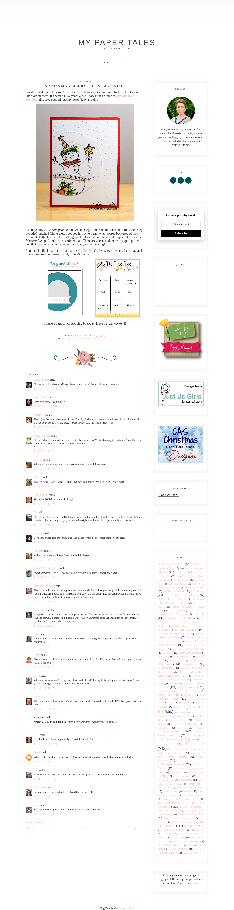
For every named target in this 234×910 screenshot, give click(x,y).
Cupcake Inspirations (180, 626)
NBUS (171, 702)
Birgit (37, 634)
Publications (195, 753)
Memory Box (192, 687)
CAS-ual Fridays (195, 587)
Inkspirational (190, 664)
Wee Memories (180, 849)
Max (179, 687)
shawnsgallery (177, 772)
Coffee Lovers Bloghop (182, 607)
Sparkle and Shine (166, 780)
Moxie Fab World (168, 695)
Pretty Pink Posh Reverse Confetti (184, 749)
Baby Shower (189, 576)
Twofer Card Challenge (186, 841)
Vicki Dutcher (41, 495)
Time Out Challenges (189, 833)
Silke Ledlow (41, 787)
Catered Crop (191, 595)
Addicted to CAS (192, 568)
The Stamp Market (172, 829)
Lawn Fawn (198, 676)
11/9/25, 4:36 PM (45, 761)
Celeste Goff (40, 397)
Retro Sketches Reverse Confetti (190, 761)
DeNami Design (185, 629)
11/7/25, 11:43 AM (45, 406)
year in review (188, 853)
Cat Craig (39, 459)
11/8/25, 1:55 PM (45, 646)
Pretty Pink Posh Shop (170, 753)
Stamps (179, 788)
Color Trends (195, 611)
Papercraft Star (179, 707)
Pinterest (174, 724)
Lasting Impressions (167, 676)
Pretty (193, 739)
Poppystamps (172, 731)
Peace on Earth (181, 712)
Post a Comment (34, 822)
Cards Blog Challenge (177, 584)
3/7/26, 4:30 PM (44, 814)
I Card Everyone (42, 435)
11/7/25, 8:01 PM (45, 542)
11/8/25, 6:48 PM (45, 688)
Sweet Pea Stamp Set (193, 795)
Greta (36, 735)
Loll (36, 770)
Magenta (188, 683)
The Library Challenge (184, 822)
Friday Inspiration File (194, 645)
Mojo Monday (193, 691)
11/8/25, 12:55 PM (45, 625)
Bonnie (37, 696)
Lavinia (184, 676)
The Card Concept (168, 810)
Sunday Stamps (170, 791)
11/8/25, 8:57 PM (45, 726)
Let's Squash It (182, 680)
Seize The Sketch (181, 768)
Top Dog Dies (177, 837)
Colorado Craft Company (172, 614)
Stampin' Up (193, 784)
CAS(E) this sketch (173, 591)
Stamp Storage (175, 784)
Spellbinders (185, 779)
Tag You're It (192, 799)
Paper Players (185, 702)
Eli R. (37, 805)
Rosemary (39, 533)
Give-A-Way (197, 649)
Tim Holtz (168, 834)
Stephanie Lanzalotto (45, 586)
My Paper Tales (117, 42)
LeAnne (38, 477)
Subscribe (181, 233)
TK (35, 512)
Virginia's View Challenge (170, 845)
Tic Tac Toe (105, 338)
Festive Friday (193, 637)
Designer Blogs (126, 908)
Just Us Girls (187, 671)
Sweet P (187, 791)
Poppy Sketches (182, 728)
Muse (190, 695)
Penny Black (186, 716)
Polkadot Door (164, 728)
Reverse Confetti (173, 764)
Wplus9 (173, 852)
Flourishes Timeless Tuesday (170, 641)
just (171, 672)
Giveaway (168, 652)
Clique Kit (184, 603)
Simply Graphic (181, 776)
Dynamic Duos (172, 637)
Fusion (164, 649)
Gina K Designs (179, 649)
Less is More (166, 680)
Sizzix (198, 776)
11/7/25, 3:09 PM (45, 469)
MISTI (178, 691)
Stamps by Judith (195, 787)
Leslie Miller (40, 610)
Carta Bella (198, 583)
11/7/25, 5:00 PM (45, 524)
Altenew (163, 572)
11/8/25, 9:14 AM (45, 577)
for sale (188, 641)
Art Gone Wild (182, 572)
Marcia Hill (40, 415)
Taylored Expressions (169, 803)
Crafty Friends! (184, 622)
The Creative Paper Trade (190, 814)
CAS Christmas (171, 587)
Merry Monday (164, 691)
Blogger (194, 883)
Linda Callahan (42, 379)
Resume (125, 62)
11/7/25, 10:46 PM (45, 560)
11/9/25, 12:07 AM (45, 744)
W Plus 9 (190, 845)
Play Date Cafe (190, 724)
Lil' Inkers (174, 683)
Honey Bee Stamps (182, 656)
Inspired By (165, 668)
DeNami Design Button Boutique (175, 633)
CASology (197, 591)
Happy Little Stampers (190, 653)
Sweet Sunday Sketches (172, 799)
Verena (37, 752)
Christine (38, 550)
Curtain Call (198, 626)
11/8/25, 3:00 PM (45, 667)
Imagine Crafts (177, 660)
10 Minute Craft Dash (170, 564)
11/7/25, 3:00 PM (45, 451)
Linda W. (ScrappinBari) (46, 568)
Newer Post (137, 828)
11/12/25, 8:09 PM (45, 796)
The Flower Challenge (178, 818)
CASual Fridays (172, 595)
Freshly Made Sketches (82, 338)
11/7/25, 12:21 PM (45, 427)
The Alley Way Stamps (190, 807)
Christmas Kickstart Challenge (172, 599)
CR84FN (188, 618)
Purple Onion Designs (172, 756)
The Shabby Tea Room (194, 826)
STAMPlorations (165, 788)
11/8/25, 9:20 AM (45, 601)
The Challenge (190, 811)
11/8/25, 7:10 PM (45, 709)
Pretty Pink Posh (188, 743)
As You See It (198, 572)
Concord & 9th (172, 618)
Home (107, 62)
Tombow (162, 837)
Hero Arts (162, 656)
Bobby (37, 655)
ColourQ (198, 614)
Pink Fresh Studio (178, 720)
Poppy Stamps (198, 728)
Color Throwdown (177, 611)
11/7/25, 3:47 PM (45, 486)
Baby (177, 576)
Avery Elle (166, 576)
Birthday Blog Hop (182, 580)
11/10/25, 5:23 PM (45, 779)
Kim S (37, 675)
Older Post (32, 828)
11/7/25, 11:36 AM (45, 389)
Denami (165, 630)
